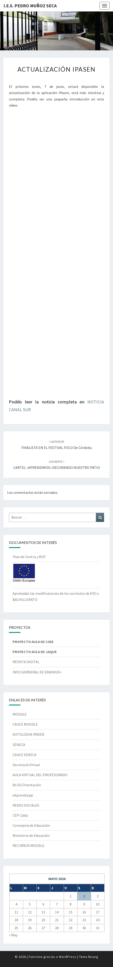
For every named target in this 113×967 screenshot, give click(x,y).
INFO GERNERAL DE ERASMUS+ (37, 672)
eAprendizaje (23, 795)
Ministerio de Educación (31, 835)
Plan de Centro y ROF (29, 556)
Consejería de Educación (31, 825)
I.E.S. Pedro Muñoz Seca (30, 5)
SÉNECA (19, 744)
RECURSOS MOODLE (28, 845)
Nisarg (93, 957)
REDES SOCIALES (26, 805)
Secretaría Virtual (26, 764)
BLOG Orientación (27, 785)
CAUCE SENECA (24, 754)
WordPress (67, 957)
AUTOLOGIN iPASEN (28, 734)
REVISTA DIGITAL (26, 661)
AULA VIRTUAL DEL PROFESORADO (40, 775)
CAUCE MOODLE (25, 724)
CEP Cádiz (20, 815)
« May (13, 935)
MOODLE (20, 714)
